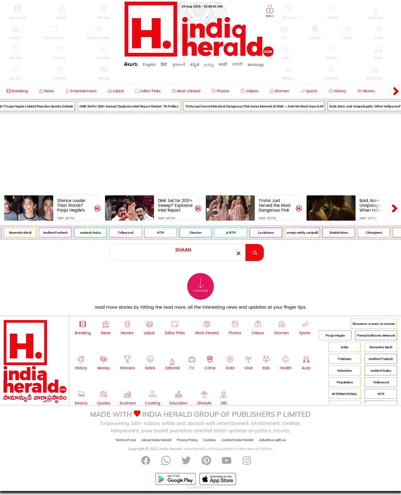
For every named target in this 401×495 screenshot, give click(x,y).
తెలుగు (131, 65)
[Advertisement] (200, 153)
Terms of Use (125, 440)
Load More (200, 285)
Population (345, 382)
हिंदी (164, 64)
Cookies (209, 440)
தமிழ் (209, 64)
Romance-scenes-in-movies (374, 324)
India (344, 347)
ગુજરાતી (178, 64)
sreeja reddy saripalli (307, 232)
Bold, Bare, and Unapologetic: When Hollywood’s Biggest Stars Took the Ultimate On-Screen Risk (377, 205)
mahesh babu (95, 232)
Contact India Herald (237, 440)
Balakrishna (343, 232)
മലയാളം (256, 64)
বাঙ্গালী (237, 64)
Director (200, 232)
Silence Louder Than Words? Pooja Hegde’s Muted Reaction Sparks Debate (72, 205)
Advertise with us (272, 440)
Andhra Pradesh (60, 232)
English (149, 64)
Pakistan (344, 359)
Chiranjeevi (378, 232)
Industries (344, 370)
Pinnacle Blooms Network (376, 335)
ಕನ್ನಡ (194, 64)
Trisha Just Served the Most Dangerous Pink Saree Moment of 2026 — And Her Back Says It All (259, 106)
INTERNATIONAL (344, 394)
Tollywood (130, 232)
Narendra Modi (24, 232)
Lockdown (270, 232)
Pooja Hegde (335, 335)
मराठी (223, 64)
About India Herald (156, 440)
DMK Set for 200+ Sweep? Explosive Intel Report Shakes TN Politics (133, 106)
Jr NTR (235, 232)
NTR (165, 232)
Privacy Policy (187, 440)
